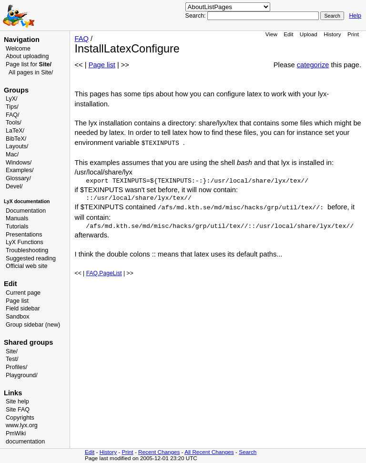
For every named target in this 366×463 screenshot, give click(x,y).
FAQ (82, 38)
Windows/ (18, 162)
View (271, 34)
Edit (288, 34)
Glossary (17, 178)
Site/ (12, 351)
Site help (17, 401)
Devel (13, 186)
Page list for (28, 64)
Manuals (17, 218)
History (332, 34)
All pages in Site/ (31, 72)
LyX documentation (27, 201)
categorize (313, 65)
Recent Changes (159, 452)
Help (355, 15)
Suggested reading (31, 258)
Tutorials (17, 226)
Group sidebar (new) (33, 324)
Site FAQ (18, 409)
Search (247, 452)
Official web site (26, 266)
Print (353, 34)
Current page (23, 292)
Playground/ (22, 375)
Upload (308, 34)
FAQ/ (13, 115)
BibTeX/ (16, 138)
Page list (17, 301)
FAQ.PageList (104, 273)
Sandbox (17, 316)
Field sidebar (23, 308)
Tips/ (12, 106)
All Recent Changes (209, 452)
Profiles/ (16, 367)
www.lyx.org (22, 425)
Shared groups (28, 342)
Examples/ (19, 170)
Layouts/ (17, 146)
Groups (16, 90)
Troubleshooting (27, 250)
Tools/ (13, 122)
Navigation (22, 39)
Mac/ (12, 154)
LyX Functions (24, 242)
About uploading (27, 56)
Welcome (18, 48)
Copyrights (20, 417)
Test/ (12, 359)
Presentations (24, 234)
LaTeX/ (15, 130)
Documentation (26, 210)
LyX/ (12, 98)
